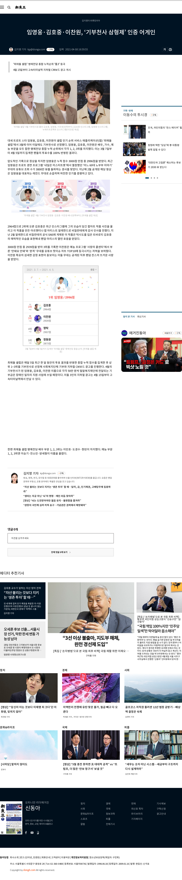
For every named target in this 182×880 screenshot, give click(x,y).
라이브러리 (137, 813)
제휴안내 (46, 857)
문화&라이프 (87, 813)
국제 (108, 808)
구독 (51, 49)
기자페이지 (137, 819)
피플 (108, 819)
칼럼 (83, 824)
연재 (133, 803)
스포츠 (84, 819)
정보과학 (110, 813)
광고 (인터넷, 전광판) (30, 857)
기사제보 (161, 803)
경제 (108, 803)
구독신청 (161, 808)
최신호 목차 (137, 808)
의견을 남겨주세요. (20, 538)
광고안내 (161, 813)
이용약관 (65, 857)
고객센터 (55, 857)
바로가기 (168, 333)
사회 (83, 808)
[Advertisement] (28, 413)
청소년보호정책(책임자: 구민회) (104, 857)
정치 (83, 803)
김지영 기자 (31, 473)
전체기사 (110, 824)
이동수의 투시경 (135, 114)
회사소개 (14, 857)
